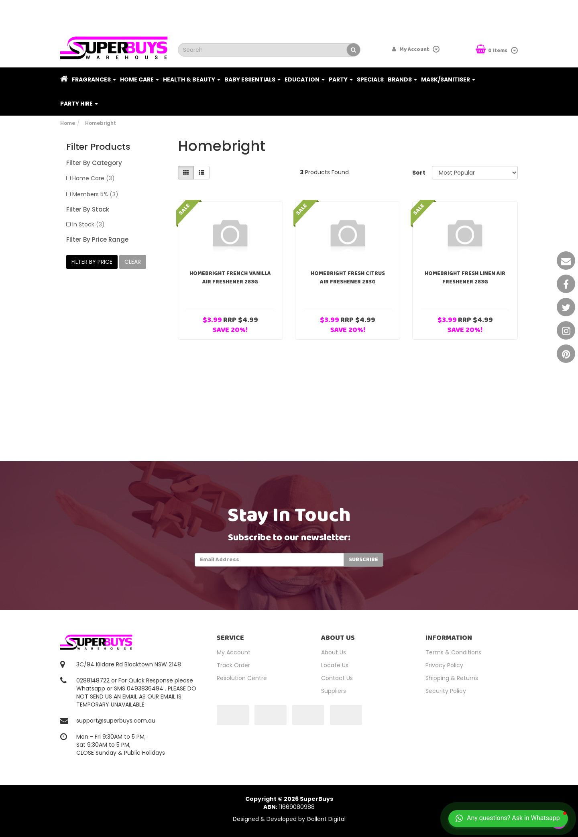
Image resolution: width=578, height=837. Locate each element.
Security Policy (445, 691)
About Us (333, 652)
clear (132, 262)
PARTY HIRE (79, 104)
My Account (233, 652)
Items (492, 50)
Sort (418, 173)
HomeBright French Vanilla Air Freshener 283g (230, 278)
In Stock (88, 224)
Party (341, 79)
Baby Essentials (252, 79)
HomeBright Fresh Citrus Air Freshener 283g (348, 278)
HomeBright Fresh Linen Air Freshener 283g (465, 278)
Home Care (139, 79)
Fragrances (94, 79)
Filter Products (98, 147)
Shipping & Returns (451, 678)
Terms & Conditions (453, 652)
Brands (402, 79)
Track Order (233, 665)
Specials (370, 79)
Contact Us (337, 678)
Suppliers (333, 691)
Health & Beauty (191, 79)
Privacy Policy (444, 665)
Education (305, 79)
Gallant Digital (326, 819)
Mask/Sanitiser (448, 79)
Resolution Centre (242, 678)
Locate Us (334, 665)
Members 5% (95, 194)
